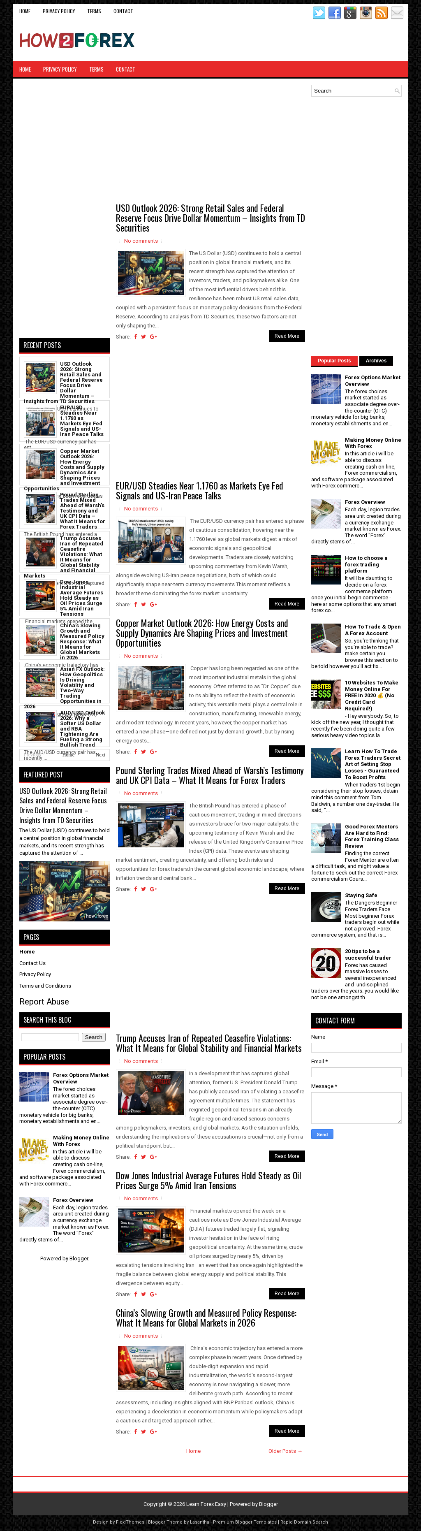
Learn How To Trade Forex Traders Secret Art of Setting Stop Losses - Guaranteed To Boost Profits (372, 764)
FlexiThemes (130, 1522)
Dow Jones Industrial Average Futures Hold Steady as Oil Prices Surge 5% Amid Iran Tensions (208, 1180)
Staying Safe (361, 895)
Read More (287, 336)
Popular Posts (334, 361)
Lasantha (199, 1522)
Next (100, 755)
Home (24, 10)
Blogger (78, 1258)
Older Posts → (285, 1451)
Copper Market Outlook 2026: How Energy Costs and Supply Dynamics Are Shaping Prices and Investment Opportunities (202, 632)
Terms (94, 10)
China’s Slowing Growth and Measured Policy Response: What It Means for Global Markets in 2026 (206, 1317)
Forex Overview (73, 1200)
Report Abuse (44, 1002)
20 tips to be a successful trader (368, 954)
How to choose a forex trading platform (366, 564)
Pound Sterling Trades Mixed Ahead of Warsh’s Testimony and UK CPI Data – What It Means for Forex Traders (210, 775)
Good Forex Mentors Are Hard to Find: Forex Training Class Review (372, 836)
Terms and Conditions (45, 986)
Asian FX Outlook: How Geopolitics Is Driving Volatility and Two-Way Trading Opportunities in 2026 (64, 688)
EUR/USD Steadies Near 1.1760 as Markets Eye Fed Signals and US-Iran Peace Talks (199, 490)
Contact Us (32, 963)
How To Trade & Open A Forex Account (373, 630)
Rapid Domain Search (304, 1522)
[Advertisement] (305, 40)
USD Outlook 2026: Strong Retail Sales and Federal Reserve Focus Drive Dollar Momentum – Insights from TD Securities (210, 217)
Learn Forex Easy (206, 1504)
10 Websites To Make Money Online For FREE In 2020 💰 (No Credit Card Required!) (371, 695)
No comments (141, 241)
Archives (376, 361)
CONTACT (123, 10)
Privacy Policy (59, 10)
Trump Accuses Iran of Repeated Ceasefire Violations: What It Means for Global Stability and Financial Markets (209, 1043)
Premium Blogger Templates (245, 1522)
